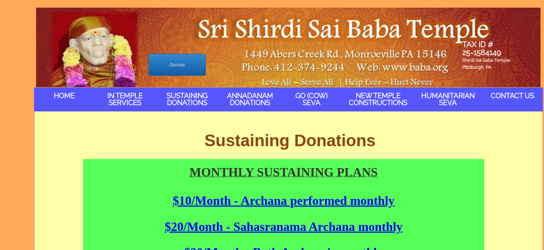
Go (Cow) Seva (311, 99)
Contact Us (512, 96)
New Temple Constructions (378, 99)
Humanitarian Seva (448, 99)
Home (64, 96)
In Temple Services (125, 99)
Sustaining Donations (187, 99)
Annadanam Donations (250, 99)
